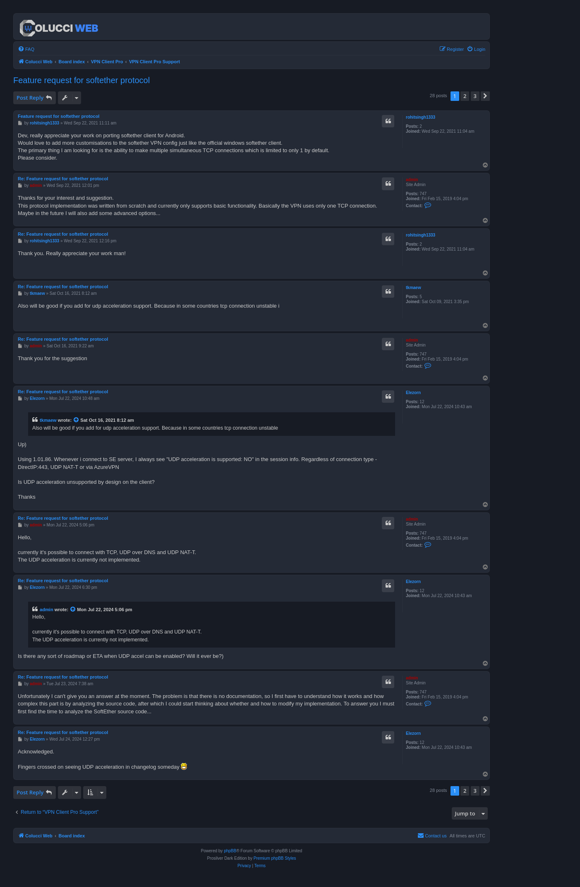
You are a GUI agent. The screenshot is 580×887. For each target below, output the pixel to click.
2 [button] (464, 96)
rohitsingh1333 (420, 117)
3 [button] (475, 96)
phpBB (230, 851)
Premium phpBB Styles (275, 858)
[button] (485, 95)
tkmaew (413, 287)
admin (412, 179)
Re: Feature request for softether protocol (63, 178)
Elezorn (413, 392)
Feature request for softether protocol (81, 80)
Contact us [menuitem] (432, 835)
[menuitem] (26, 49)
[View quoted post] (76, 420)
